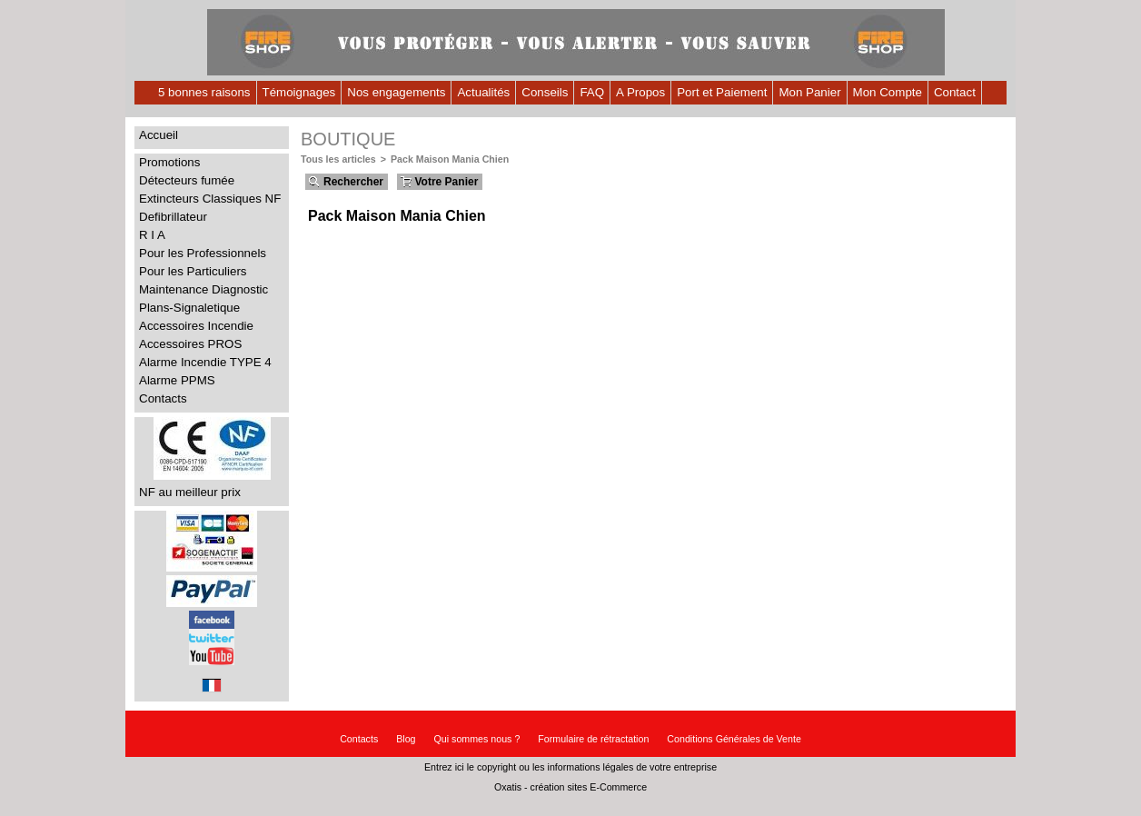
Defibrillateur (173, 217)
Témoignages (299, 92)
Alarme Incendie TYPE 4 (205, 362)
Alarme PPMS (177, 380)
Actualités (483, 92)
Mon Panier (809, 92)
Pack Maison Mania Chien (450, 159)
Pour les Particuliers (193, 271)
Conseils (544, 92)
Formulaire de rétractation (593, 738)
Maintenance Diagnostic (203, 289)
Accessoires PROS (190, 344)
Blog (405, 738)
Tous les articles (338, 159)
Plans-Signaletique (189, 307)
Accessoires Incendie (196, 326)
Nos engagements (396, 92)
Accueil (158, 135)
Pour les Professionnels (202, 253)
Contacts (163, 398)
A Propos (640, 92)
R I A (152, 235)
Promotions (169, 162)
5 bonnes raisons (204, 92)
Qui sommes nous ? (477, 738)
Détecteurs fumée (186, 180)
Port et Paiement (722, 92)
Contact (955, 92)
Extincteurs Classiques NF (210, 198)
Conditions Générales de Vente (734, 738)
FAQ (592, 92)
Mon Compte (887, 92)
